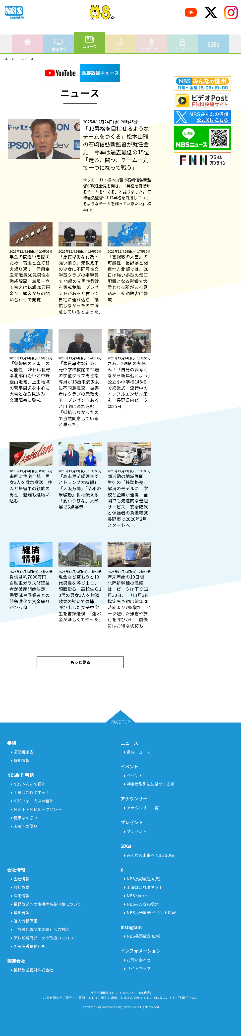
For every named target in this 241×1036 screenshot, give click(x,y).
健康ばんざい (25, 818)
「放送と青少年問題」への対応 (41, 929)
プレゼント (182, 44)
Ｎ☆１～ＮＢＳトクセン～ (37, 809)
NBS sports (137, 895)
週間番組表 (23, 752)
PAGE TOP (120, 722)
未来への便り (25, 826)
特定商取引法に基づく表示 (151, 784)
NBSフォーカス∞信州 (33, 801)
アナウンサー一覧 (143, 808)
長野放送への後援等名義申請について (47, 904)
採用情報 (21, 895)
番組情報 (58, 44)
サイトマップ (139, 968)
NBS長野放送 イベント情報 (151, 912)
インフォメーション (140, 951)
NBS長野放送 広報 (143, 879)
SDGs (213, 41)
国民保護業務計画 (29, 946)
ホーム (27, 44)
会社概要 (21, 887)
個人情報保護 (25, 921)
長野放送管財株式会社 (33, 970)
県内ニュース (138, 752)
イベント (120, 44)
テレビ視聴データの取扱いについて (45, 938)
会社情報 (21, 879)
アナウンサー (151, 44)
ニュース (89, 42)
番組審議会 (23, 912)
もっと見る (80, 662)
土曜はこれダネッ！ (31, 792)
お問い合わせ (139, 960)
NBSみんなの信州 (29, 784)
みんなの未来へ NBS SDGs (151, 855)
